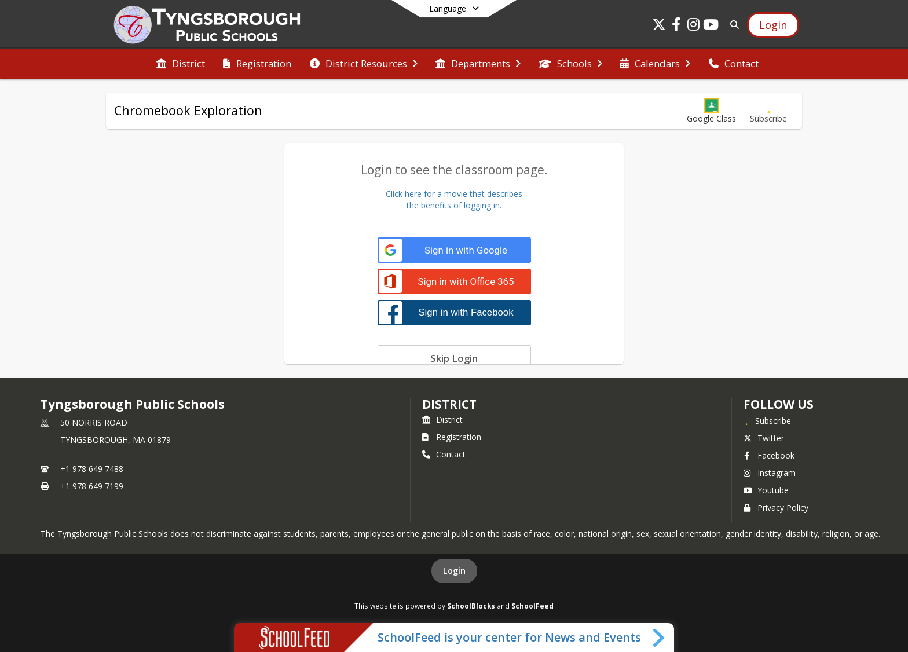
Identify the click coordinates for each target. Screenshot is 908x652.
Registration (451, 436)
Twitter (764, 438)
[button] (711, 111)
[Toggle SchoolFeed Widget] (659, 637)
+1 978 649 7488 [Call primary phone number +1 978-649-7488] (91, 468)
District (442, 419)
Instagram (770, 472)
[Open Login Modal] (773, 25)
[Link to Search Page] (732, 24)
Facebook (769, 455)
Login (454, 570)
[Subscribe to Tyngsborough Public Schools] (767, 420)
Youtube (766, 490)
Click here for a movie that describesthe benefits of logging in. (454, 199)
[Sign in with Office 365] (454, 281)
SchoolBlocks (471, 605)
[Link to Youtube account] (711, 26)
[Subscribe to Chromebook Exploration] (768, 111)
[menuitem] (181, 64)
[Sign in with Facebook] (454, 312)
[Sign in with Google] (454, 250)
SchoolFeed (532, 605)
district (449, 404)
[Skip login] (454, 357)
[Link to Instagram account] (693, 26)
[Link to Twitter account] (659, 26)
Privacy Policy (776, 507)
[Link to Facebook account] (676, 26)
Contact (444, 454)
